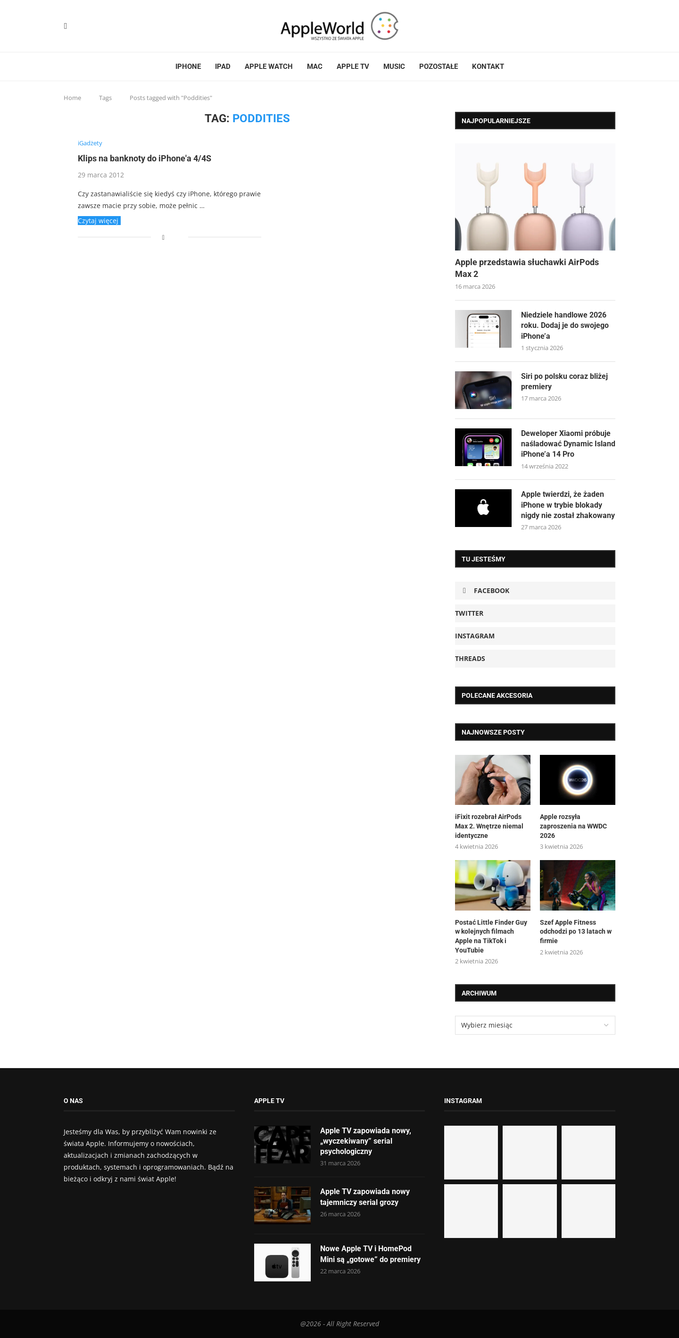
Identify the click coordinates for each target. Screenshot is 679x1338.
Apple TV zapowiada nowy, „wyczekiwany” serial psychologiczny (365, 1141)
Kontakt (488, 66)
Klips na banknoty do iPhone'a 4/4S (144, 159)
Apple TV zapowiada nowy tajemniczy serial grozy (365, 1197)
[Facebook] (66, 26)
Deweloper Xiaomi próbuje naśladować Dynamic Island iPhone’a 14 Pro (568, 444)
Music (394, 66)
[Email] (95, 26)
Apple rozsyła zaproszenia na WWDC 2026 (573, 826)
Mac (315, 66)
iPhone (188, 66)
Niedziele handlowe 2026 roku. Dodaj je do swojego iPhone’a (565, 325)
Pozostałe (438, 66)
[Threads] (84, 26)
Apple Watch (269, 66)
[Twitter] (73, 26)
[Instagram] (78, 26)
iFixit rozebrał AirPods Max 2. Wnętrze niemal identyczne (489, 826)
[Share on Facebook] (163, 237)
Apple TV (353, 66)
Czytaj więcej (98, 220)
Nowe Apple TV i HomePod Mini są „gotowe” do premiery (370, 1254)
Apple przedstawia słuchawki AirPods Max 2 (527, 268)
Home (72, 97)
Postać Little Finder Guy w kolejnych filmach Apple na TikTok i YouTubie (491, 936)
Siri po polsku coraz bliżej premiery (564, 381)
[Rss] (90, 26)
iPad (223, 66)
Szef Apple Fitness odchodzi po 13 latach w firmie (576, 932)
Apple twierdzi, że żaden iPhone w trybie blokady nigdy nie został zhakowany (568, 505)
